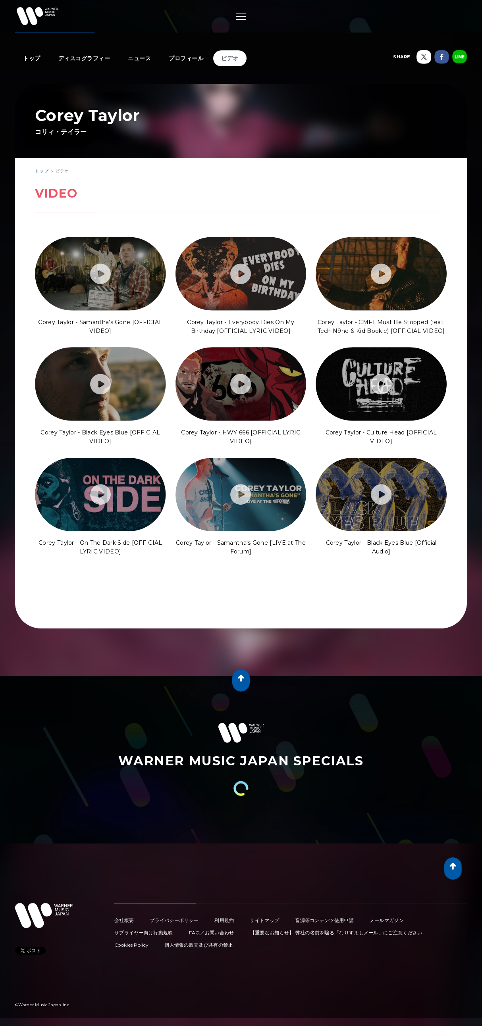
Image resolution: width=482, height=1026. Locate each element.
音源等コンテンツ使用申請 (324, 920)
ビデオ (230, 58)
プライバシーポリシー (174, 920)
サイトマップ (264, 920)
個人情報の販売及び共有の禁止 (198, 945)
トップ (31, 58)
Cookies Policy (131, 945)
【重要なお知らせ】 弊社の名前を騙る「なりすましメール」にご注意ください (336, 933)
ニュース (139, 58)
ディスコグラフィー (84, 58)
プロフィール (186, 58)
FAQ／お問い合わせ (211, 933)
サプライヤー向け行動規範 (143, 933)
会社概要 (124, 920)
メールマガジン (387, 920)
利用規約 (224, 920)
